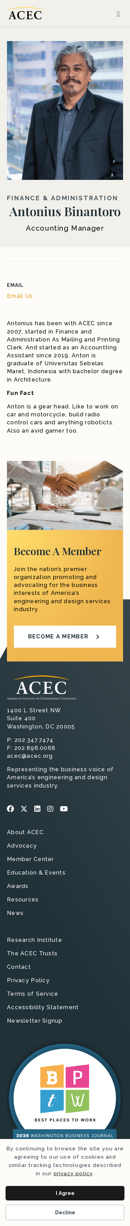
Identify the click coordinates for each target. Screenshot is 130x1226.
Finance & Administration (62, 198)
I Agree (65, 1193)
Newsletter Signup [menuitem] (35, 1021)
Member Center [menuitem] (30, 859)
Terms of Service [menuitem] (32, 994)
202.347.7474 (34, 740)
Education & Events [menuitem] (36, 873)
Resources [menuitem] (23, 900)
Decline (65, 1212)
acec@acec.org (30, 756)
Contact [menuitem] (19, 967)
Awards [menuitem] (18, 886)
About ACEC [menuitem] (25, 833)
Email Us (20, 296)
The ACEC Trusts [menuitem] (32, 954)
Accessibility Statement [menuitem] (43, 1008)
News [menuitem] (15, 913)
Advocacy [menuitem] (22, 846)
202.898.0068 (34, 748)
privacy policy (73, 1173)
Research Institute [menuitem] (34, 940)
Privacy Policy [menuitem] (28, 981)
